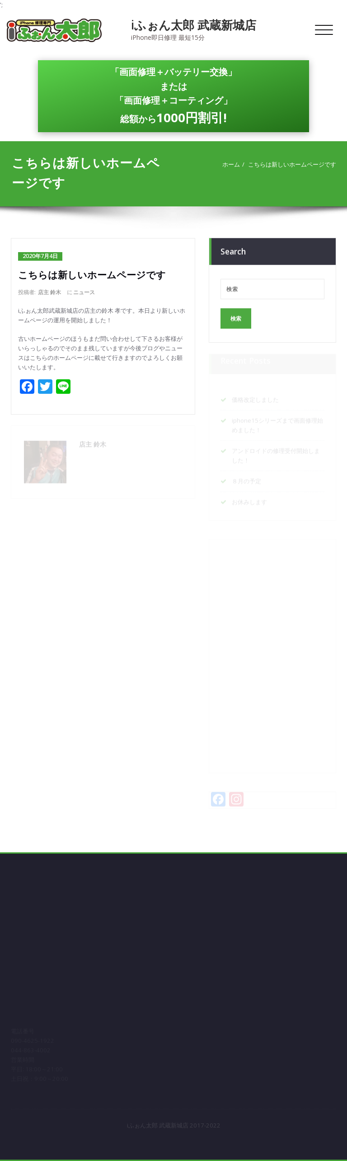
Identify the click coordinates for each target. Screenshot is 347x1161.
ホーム (232, 164)
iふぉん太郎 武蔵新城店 (193, 25)
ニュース (84, 292)
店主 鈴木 (49, 292)
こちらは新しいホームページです (293, 164)
